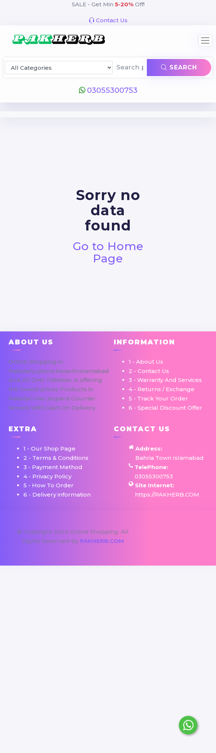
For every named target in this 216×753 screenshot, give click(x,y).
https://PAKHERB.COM (167, 494)
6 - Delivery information (57, 494)
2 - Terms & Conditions (55, 457)
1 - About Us (146, 361)
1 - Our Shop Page (49, 448)
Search (179, 67)
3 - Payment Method (53, 467)
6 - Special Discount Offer (165, 407)
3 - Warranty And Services (165, 379)
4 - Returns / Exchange (161, 389)
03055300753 (108, 90)
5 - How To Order (48, 485)
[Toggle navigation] (205, 40)
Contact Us (108, 20)
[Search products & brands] (130, 67)
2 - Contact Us (149, 370)
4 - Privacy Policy (47, 476)
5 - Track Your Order (158, 398)
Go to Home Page (108, 252)
